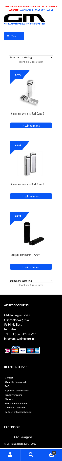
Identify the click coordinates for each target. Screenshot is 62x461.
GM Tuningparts (24, 437)
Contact (9, 377)
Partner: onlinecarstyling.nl (18, 411)
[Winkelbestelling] (31, 57)
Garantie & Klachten (15, 407)
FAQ (7, 386)
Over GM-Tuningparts (16, 381)
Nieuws (9, 399)
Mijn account (10, 455)
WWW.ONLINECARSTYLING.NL (36, 10)
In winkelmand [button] (31, 125)
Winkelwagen (48, 452)
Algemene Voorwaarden (17, 390)
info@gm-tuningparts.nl (19, 338)
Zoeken (31, 455)
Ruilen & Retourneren (16, 403)
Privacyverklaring (13, 394)
